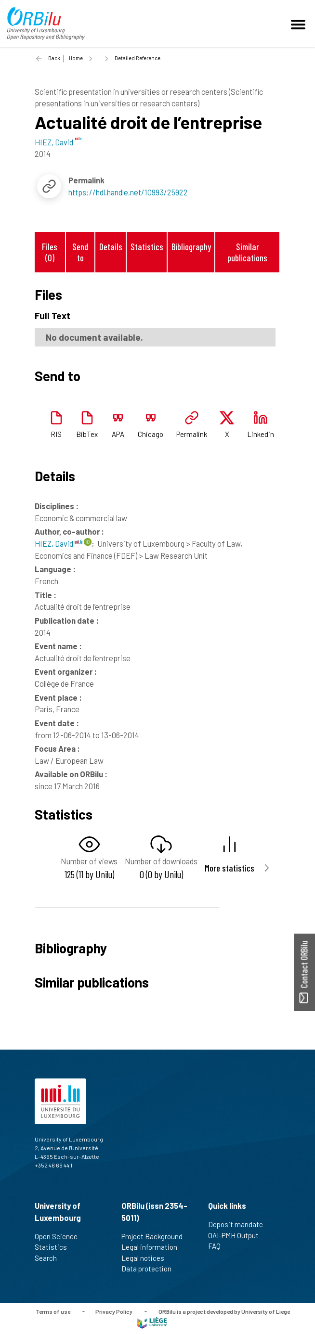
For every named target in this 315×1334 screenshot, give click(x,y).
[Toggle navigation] (299, 23)
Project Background (156, 1236)
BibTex (87, 434)
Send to (80, 252)
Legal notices (146, 1258)
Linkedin (260, 434)
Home (76, 58)
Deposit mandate (239, 1224)
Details (110, 246)
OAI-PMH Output (237, 1235)
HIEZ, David (58, 543)
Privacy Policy (113, 1311)
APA (118, 434)
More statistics (229, 867)
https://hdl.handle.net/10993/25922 (128, 192)
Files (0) (49, 252)
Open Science (60, 1236)
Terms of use (53, 1311)
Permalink (191, 434)
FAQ (218, 1246)
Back (54, 58)
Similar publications (247, 252)
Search (50, 1258)
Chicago (150, 434)
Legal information (153, 1247)
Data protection (150, 1268)
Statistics (147, 246)
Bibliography (191, 246)
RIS (56, 434)
